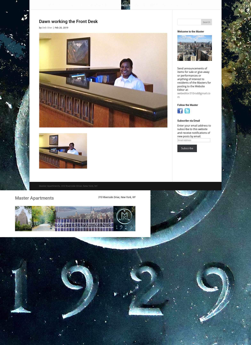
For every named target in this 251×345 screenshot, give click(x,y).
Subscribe (187, 148)
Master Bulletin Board (132, 5)
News (175, 5)
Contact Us (193, 5)
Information (157, 5)
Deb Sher (47, 27)
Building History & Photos (96, 5)
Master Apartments (34, 198)
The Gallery (66, 5)
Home (51, 5)
